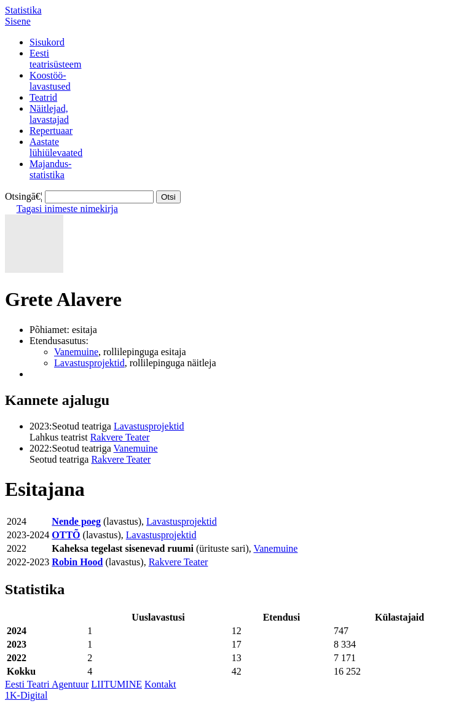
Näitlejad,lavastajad (49, 114)
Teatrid (43, 97)
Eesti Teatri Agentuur (46, 684)
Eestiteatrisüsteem (55, 58)
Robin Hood (77, 562)
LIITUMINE (116, 684)
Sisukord (47, 42)
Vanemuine (76, 352)
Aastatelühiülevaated (56, 147)
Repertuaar (51, 130)
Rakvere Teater (120, 437)
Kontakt (160, 684)
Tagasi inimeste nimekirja (67, 208)
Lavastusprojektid (89, 363)
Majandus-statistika (50, 169)
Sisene (18, 21)
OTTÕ (66, 535)
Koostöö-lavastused (50, 81)
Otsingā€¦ (23, 196)
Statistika (23, 10)
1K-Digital (26, 695)
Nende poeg (76, 521)
